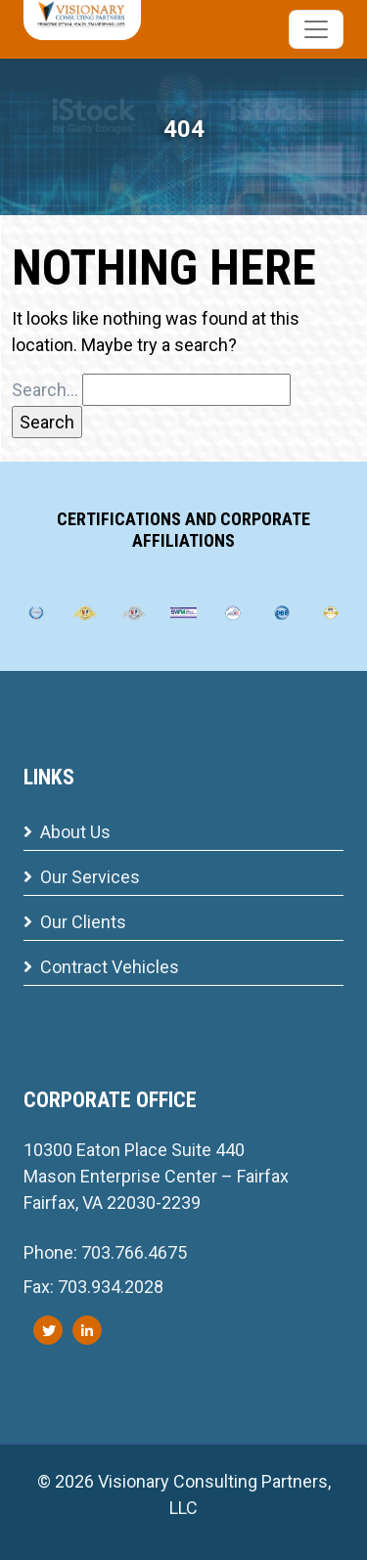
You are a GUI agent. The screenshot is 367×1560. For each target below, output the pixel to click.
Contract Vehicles (101, 967)
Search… (45, 389)
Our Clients (74, 922)
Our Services (81, 877)
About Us (67, 832)
